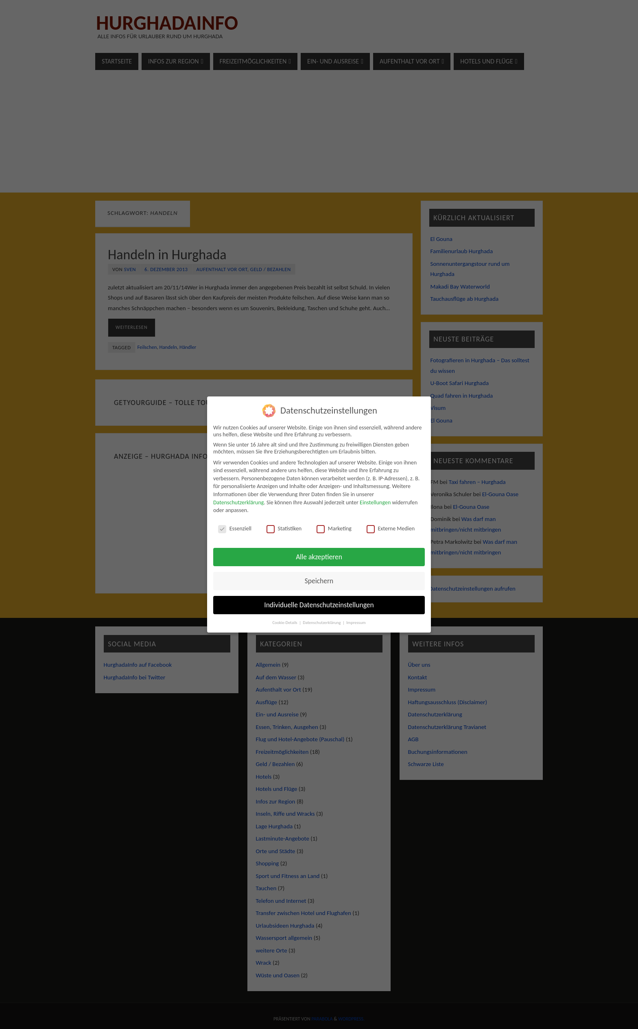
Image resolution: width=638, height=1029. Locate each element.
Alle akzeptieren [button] (319, 556)
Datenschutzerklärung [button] (322, 622)
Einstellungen (375, 502)
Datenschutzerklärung (238, 502)
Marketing (334, 528)
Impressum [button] (355, 622)
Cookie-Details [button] (285, 622)
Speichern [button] (319, 580)
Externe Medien (391, 528)
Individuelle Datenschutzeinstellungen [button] (319, 604)
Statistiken (284, 528)
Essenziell (234, 528)
